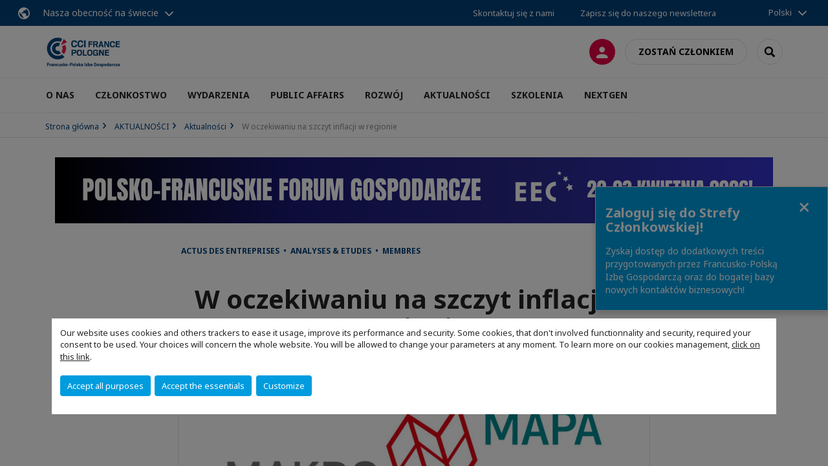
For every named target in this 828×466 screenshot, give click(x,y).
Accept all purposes (105, 386)
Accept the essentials (203, 386)
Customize (284, 386)
